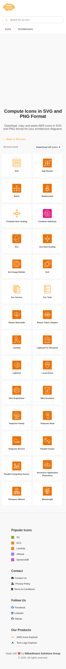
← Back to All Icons (14, 139)
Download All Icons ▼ (48, 147)
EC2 (16, 543)
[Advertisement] (33, 70)
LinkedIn (17, 613)
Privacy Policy (20, 583)
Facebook (18, 607)
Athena (17, 554)
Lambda (18, 548)
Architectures (25, 29)
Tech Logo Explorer (24, 642)
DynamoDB (20, 559)
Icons (8, 29)
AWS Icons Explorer (24, 637)
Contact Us (19, 578)
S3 (15, 537)
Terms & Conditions (23, 589)
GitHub (16, 618)
